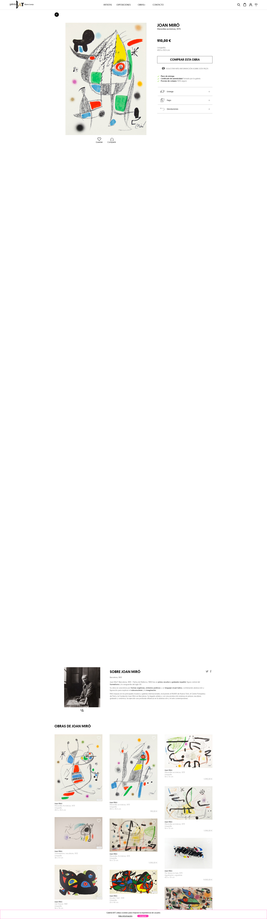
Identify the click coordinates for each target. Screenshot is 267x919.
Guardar (99, 140)
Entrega (166, 91)
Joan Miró (168, 25)
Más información (125, 916)
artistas (107, 4)
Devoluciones (169, 109)
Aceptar (143, 916)
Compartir (111, 140)
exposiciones (124, 4)
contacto (158, 4)
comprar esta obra (185, 60)
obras (141, 4)
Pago (165, 100)
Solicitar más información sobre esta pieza (184, 68)
